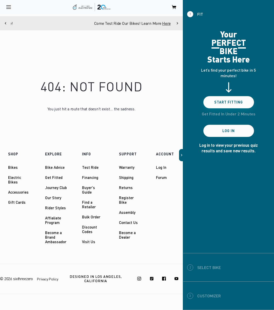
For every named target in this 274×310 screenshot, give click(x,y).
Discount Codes (89, 229)
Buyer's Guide (88, 189)
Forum (161, 177)
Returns (126, 187)
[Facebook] (164, 279)
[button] (181, 155)
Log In (161, 167)
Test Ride (90, 167)
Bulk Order (91, 217)
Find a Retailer (89, 204)
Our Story (53, 197)
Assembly (127, 212)
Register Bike (126, 199)
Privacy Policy (47, 279)
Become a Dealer (127, 234)
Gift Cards (17, 202)
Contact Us (128, 222)
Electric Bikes (14, 179)
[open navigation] (8, 7)
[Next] (177, 23)
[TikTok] (152, 279)
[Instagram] (139, 279)
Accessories (18, 192)
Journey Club (56, 187)
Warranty (126, 167)
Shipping (126, 177)
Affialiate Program (53, 220)
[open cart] (174, 7)
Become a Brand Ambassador (55, 237)
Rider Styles (55, 207)
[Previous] (5, 23)
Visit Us (88, 241)
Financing (90, 177)
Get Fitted (54, 177)
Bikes (13, 167)
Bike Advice (55, 167)
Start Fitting (228, 102)
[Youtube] (176, 279)
